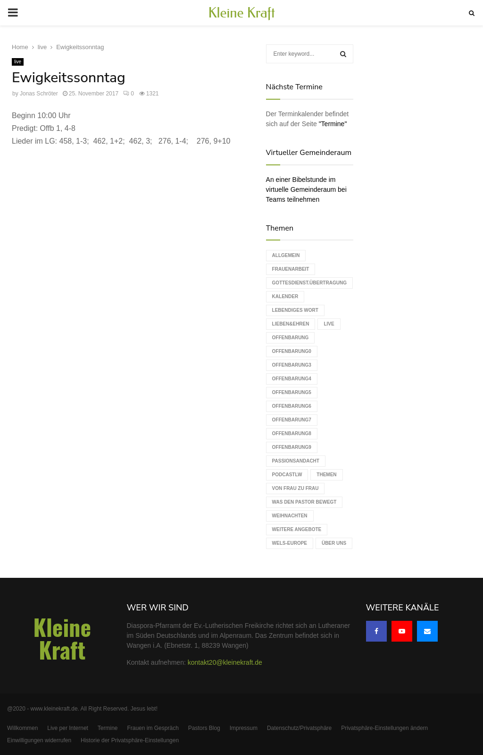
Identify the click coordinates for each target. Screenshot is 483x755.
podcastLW (287, 474)
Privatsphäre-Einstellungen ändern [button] (384, 728)
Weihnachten (290, 515)
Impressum (244, 728)
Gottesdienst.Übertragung (309, 282)
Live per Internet (67, 728)
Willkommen (22, 728)
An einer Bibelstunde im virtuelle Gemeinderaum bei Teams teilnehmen (306, 189)
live (17, 61)
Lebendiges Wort (295, 310)
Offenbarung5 (291, 392)
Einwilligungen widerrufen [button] (39, 740)
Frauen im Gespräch (152, 728)
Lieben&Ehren (290, 323)
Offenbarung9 (291, 447)
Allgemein (286, 255)
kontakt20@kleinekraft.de (225, 662)
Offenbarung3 (291, 365)
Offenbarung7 (291, 419)
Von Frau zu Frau (295, 488)
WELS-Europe (289, 543)
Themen (326, 474)
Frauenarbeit (290, 269)
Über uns (334, 543)
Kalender (285, 296)
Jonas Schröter (39, 93)
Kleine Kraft (241, 12)
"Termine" (333, 124)
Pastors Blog (204, 728)
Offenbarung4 (291, 378)
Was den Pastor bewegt (304, 502)
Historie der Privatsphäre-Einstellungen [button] (130, 740)
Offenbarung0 (291, 351)
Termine (108, 728)
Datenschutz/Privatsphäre (299, 728)
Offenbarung (290, 337)
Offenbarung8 (291, 433)
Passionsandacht (295, 460)
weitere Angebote (297, 529)
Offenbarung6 (291, 406)
